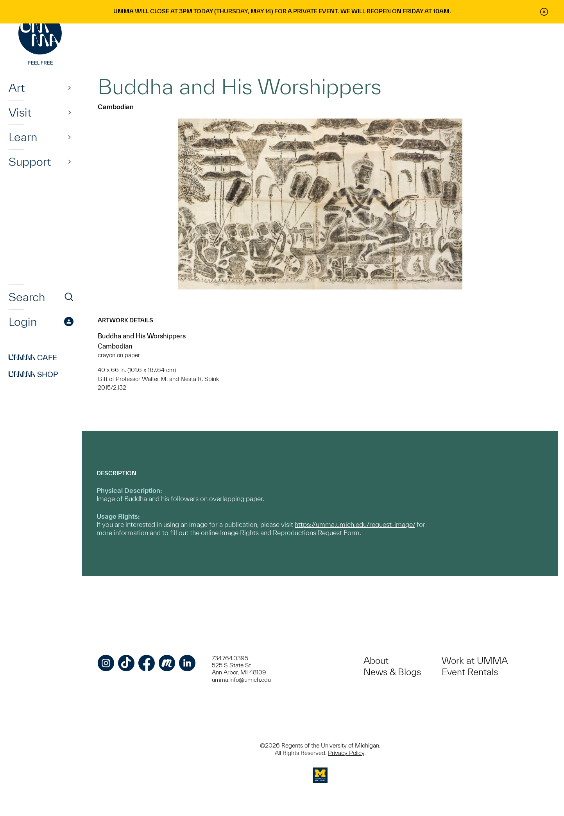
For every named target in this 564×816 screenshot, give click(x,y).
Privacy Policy (346, 752)
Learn (23, 137)
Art (17, 87)
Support (30, 161)
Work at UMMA (475, 660)
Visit (20, 112)
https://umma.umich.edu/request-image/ (355, 524)
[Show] (69, 88)
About (376, 660)
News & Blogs (392, 672)
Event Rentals (470, 672)
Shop (33, 374)
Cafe (33, 357)
